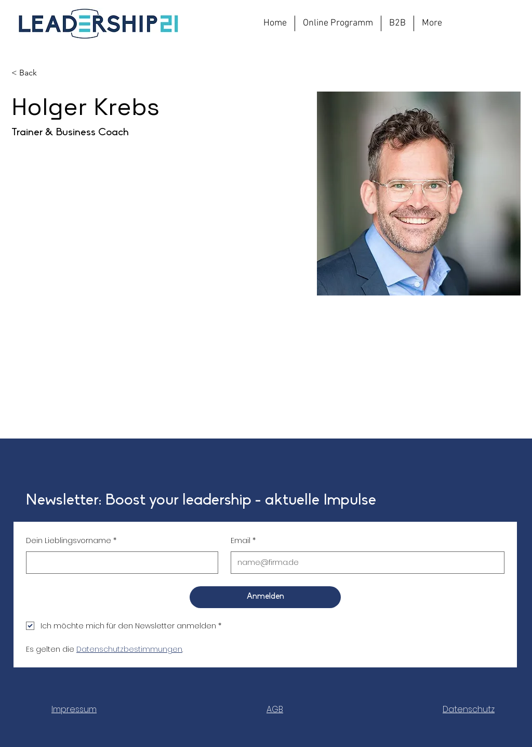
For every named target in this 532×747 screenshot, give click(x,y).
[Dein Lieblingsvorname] (118, 562)
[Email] (364, 562)
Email (243, 540)
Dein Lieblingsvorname (71, 540)
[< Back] (31, 73)
